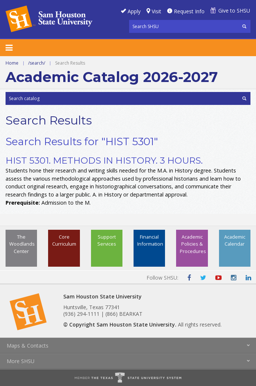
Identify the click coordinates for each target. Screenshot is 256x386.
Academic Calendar (234, 240)
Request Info (189, 11)
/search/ (36, 63)
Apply (134, 11)
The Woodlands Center (22, 243)
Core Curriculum (64, 240)
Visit (156, 11)
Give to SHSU (234, 10)
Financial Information (150, 240)
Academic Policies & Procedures (193, 243)
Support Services (106, 240)
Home (12, 63)
